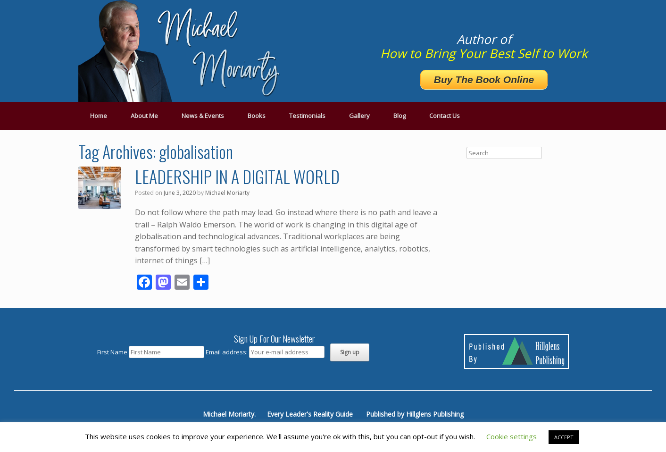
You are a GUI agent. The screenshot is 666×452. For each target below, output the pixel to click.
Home (98, 115)
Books (257, 115)
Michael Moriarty (227, 193)
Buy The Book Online (484, 79)
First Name (112, 352)
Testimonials (307, 115)
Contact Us (444, 115)
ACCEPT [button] (564, 437)
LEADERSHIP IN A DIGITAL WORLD (237, 176)
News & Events (203, 115)
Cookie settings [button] (511, 436)
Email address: (227, 352)
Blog (399, 115)
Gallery (359, 115)
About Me (144, 115)
